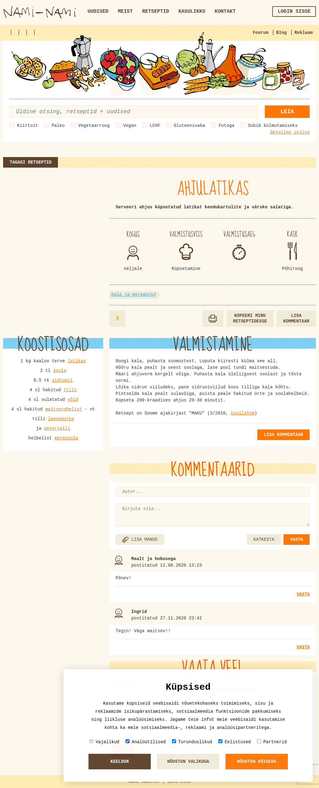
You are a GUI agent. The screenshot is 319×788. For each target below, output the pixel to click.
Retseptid (155, 11)
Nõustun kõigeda (256, 761)
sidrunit (62, 380)
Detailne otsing (290, 132)
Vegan (129, 125)
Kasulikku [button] (192, 11)
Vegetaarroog (94, 125)
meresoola (66, 438)
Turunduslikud (192, 741)
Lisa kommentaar (296, 318)
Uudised (98, 11)
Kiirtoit (27, 125)
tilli (70, 389)
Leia (287, 112)
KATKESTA (263, 539)
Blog (281, 32)
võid (73, 399)
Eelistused (234, 741)
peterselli (57, 428)
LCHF (155, 125)
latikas (77, 361)
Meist (125, 11)
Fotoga (226, 125)
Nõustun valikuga (188, 761)
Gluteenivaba (189, 125)
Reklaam (303, 32)
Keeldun (120, 761)
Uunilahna (243, 413)
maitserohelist (63, 409)
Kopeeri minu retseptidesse (250, 318)
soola (59, 370)
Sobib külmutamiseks (273, 125)
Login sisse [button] (294, 11)
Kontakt (225, 11)
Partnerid (272, 741)
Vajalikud (104, 741)
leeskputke (61, 418)
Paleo (58, 125)
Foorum (260, 32)
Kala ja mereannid (133, 294)
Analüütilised (146, 741)
